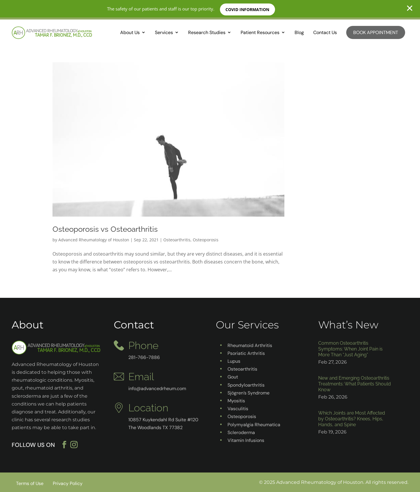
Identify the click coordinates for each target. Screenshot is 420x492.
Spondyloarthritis (246, 385)
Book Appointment (375, 32)
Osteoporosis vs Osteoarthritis (105, 229)
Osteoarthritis (176, 240)
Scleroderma (241, 432)
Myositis (236, 400)
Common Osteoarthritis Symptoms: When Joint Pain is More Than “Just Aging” (350, 349)
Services (164, 32)
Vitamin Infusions (246, 440)
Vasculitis (238, 408)
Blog (299, 32)
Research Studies (206, 32)
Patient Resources (260, 32)
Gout (233, 377)
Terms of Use (29, 483)
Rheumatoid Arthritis (250, 345)
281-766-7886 (144, 357)
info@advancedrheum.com (157, 388)
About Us (130, 32)
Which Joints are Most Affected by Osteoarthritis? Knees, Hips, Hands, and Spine (351, 418)
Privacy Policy (68, 483)
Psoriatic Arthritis (246, 353)
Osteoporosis (205, 240)
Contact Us (325, 32)
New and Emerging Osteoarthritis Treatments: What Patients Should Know (354, 383)
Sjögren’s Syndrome (249, 393)
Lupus (234, 361)
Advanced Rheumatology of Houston (93, 240)
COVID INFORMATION (248, 9)
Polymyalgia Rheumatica (254, 424)
